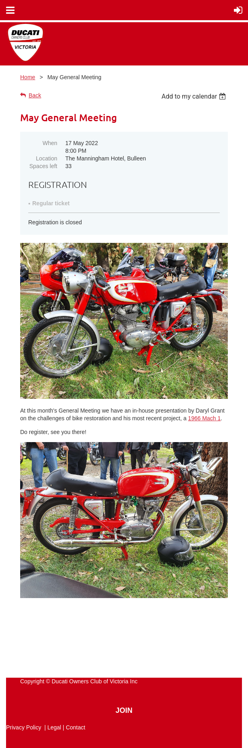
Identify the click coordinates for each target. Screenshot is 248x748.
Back (35, 95)
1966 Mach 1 (204, 418)
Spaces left (43, 166)
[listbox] (194, 96)
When (49, 143)
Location (46, 158)
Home (27, 77)
